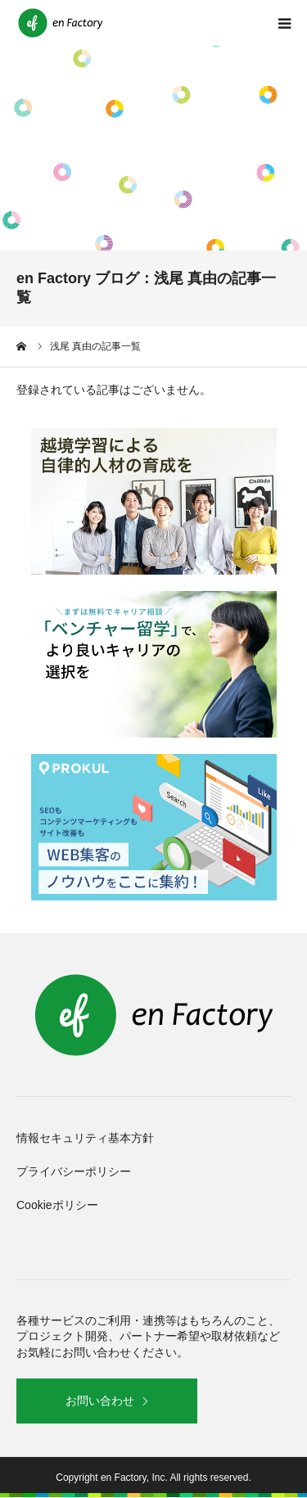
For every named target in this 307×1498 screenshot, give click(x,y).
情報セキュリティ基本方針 (85, 1137)
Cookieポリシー (57, 1204)
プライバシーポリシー (73, 1171)
